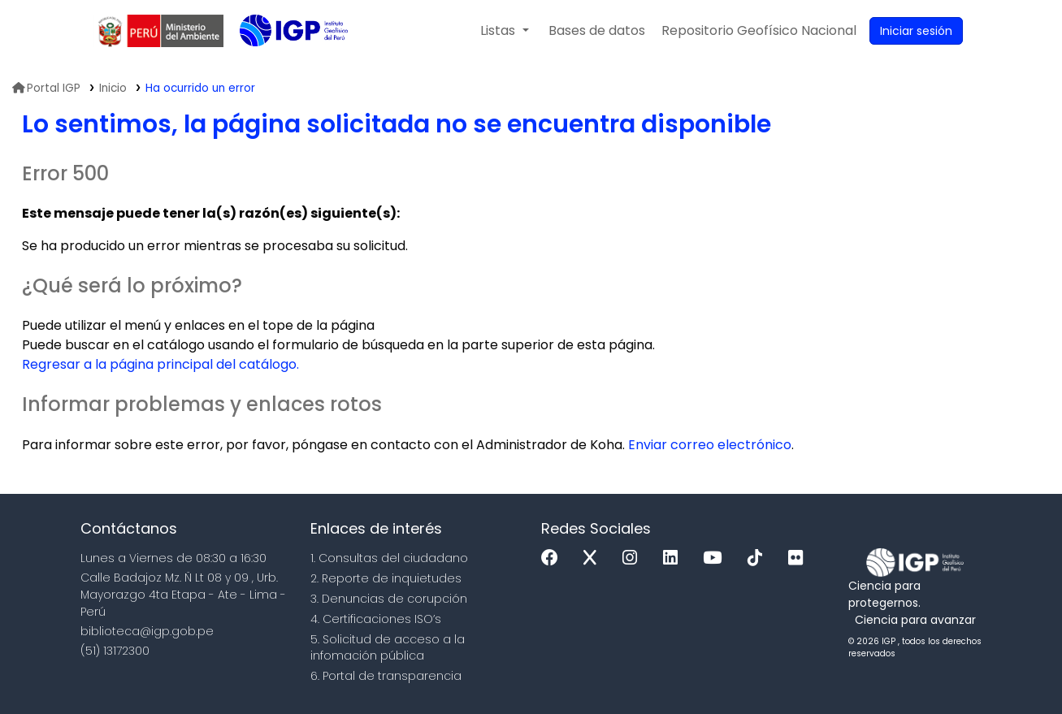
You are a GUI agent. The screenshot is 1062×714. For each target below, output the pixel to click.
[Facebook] (553, 558)
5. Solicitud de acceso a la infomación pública (387, 647)
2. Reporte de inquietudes (386, 578)
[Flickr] (799, 558)
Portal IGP (46, 88)
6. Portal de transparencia (386, 676)
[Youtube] (716, 558)
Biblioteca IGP (280, 63)
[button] (504, 31)
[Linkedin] (674, 558)
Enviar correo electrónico (709, 444)
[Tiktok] (759, 558)
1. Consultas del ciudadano (389, 558)
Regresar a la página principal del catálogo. (160, 364)
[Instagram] (633, 558)
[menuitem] (759, 31)
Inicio (113, 88)
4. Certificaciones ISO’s (375, 619)
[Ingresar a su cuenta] (916, 31)
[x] (594, 558)
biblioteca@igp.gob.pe (147, 631)
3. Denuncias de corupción (388, 599)
